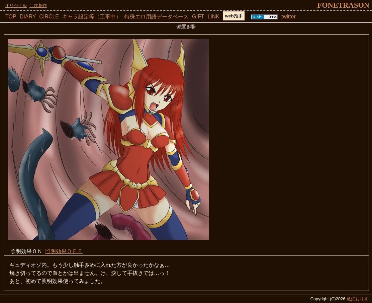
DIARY (28, 16)
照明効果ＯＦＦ (64, 251)
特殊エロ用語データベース (156, 16)
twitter (288, 16)
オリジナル (16, 5)
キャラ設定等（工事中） (91, 16)
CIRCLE (49, 16)
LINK (213, 16)
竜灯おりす (357, 298)
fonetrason (343, 5)
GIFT (198, 16)
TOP (10, 16)
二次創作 (38, 5)
